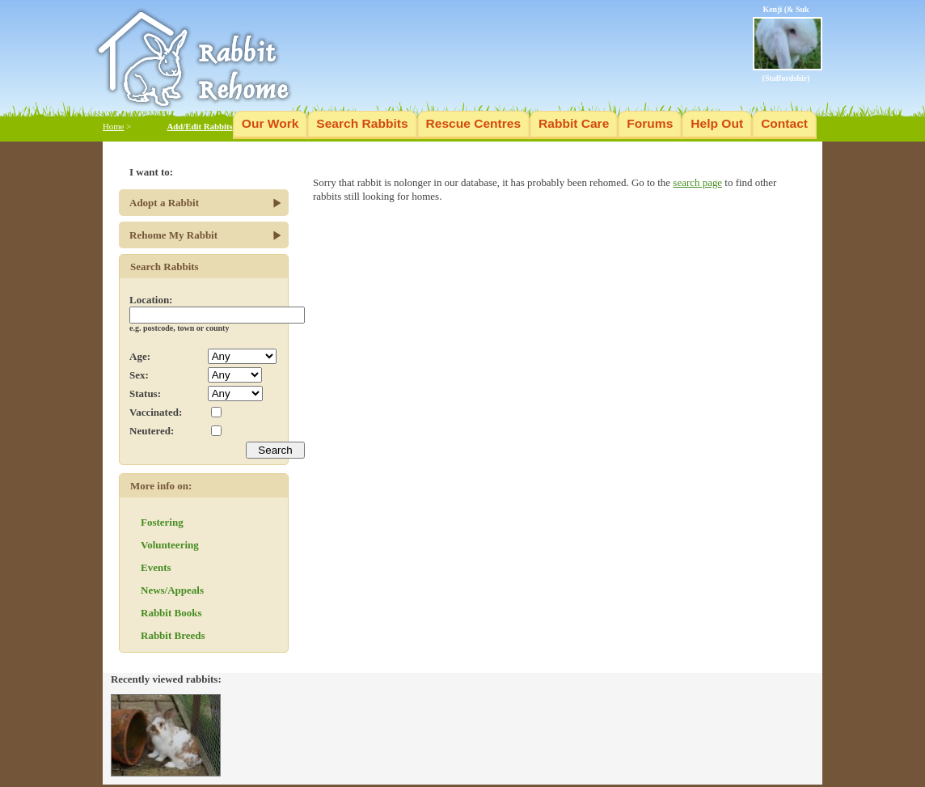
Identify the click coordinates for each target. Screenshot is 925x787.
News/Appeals (172, 590)
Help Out (717, 123)
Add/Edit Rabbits (199, 126)
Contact (784, 123)
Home (113, 126)
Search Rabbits (362, 123)
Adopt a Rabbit (164, 203)
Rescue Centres (474, 123)
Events (156, 567)
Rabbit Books (171, 613)
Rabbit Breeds (173, 635)
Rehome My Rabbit (173, 235)
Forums (650, 123)
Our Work (270, 123)
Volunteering (170, 545)
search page (697, 182)
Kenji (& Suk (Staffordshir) (787, 44)
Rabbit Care (574, 123)
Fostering (162, 522)
